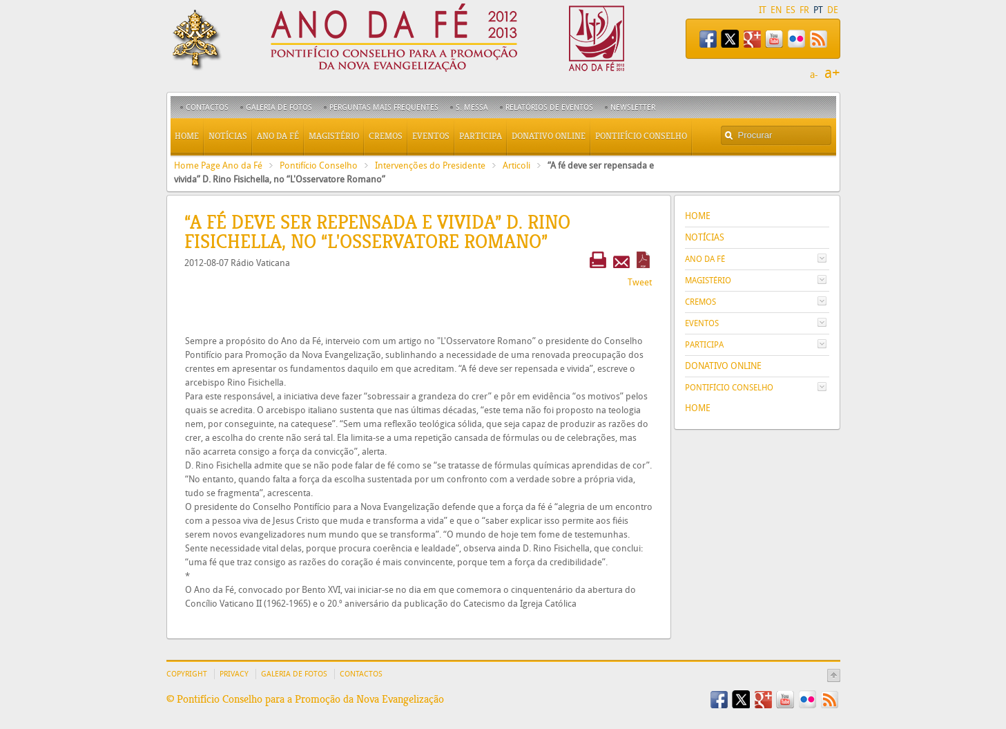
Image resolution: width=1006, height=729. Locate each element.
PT (818, 10)
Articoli (516, 165)
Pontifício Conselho (319, 165)
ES (790, 10)
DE (832, 10)
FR (804, 10)
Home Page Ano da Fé (218, 165)
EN (776, 10)
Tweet (640, 282)
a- (814, 75)
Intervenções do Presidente (430, 165)
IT (762, 10)
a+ (832, 73)
